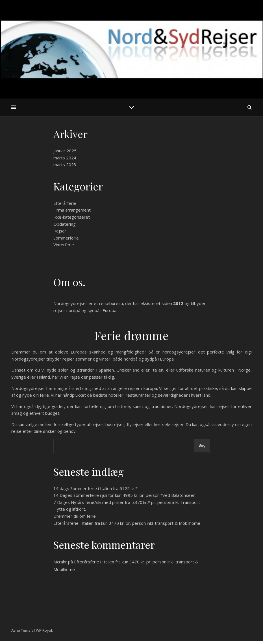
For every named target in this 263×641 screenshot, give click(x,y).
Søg (202, 445)
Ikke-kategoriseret (71, 217)
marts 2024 (64, 158)
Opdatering (64, 224)
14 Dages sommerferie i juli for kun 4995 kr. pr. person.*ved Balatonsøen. (124, 495)
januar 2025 (65, 150)
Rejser (59, 231)
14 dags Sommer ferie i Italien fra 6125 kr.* (95, 488)
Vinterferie (63, 244)
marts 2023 (64, 164)
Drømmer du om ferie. (75, 516)
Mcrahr (60, 562)
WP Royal (44, 630)
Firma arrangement (72, 210)
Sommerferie (66, 238)
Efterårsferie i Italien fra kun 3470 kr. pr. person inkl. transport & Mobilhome (126, 523)
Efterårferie (64, 203)
